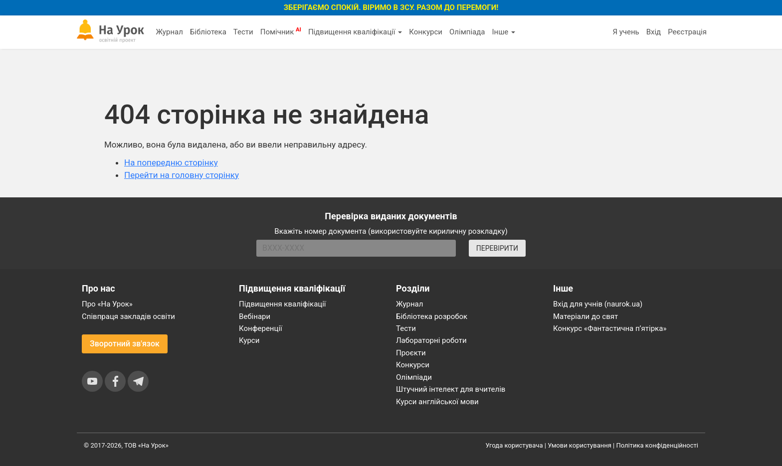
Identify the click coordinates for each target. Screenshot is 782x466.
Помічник (280, 31)
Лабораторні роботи (431, 340)
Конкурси (425, 31)
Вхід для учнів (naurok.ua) (597, 304)
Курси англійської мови (437, 401)
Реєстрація (687, 31)
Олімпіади (414, 377)
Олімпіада (467, 31)
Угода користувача (514, 445)
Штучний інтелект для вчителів (450, 389)
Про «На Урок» (107, 304)
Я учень (625, 31)
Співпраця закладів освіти (128, 316)
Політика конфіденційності (657, 445)
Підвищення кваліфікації (355, 31)
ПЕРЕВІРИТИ (497, 248)
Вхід (653, 31)
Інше (503, 31)
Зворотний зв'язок (125, 343)
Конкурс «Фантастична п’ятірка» (609, 328)
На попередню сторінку (171, 162)
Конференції (260, 328)
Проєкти (411, 352)
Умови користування (579, 445)
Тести (243, 31)
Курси (249, 340)
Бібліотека (208, 31)
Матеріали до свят (585, 316)
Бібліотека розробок (431, 316)
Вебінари (254, 316)
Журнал (169, 31)
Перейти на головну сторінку (181, 175)
